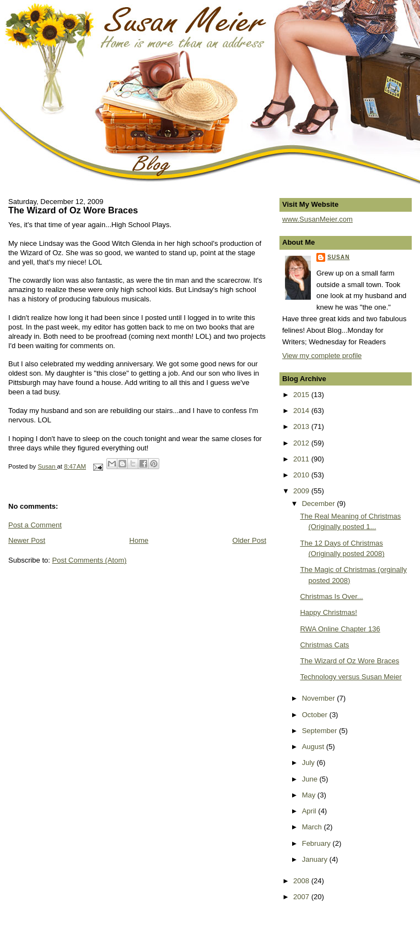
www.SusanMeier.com (317, 219)
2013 (302, 426)
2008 (302, 881)
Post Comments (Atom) (89, 560)
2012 (302, 443)
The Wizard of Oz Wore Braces (349, 661)
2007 (302, 897)
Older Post (249, 540)
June (311, 779)
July (309, 762)
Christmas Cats (324, 645)
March (313, 827)
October (316, 715)
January (316, 859)
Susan (338, 257)
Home (139, 540)
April (310, 811)
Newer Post (26, 540)
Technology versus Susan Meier (350, 677)
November (319, 698)
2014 (302, 410)
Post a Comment (35, 525)
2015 (302, 394)
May (309, 795)
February (317, 843)
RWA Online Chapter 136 (340, 629)
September (320, 731)
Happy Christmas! (328, 612)
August (314, 746)
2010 (302, 475)
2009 (302, 491)
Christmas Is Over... (331, 596)
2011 (302, 459)
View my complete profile (322, 355)
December (319, 503)
